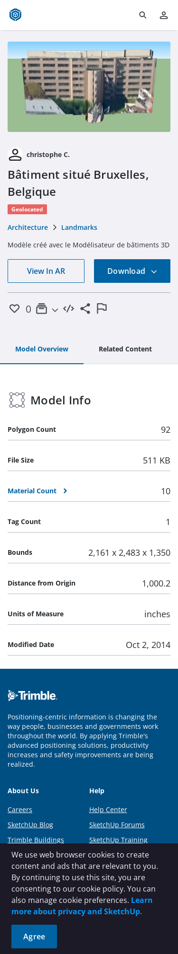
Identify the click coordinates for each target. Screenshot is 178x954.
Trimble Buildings (36, 839)
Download (132, 271)
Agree (34, 936)
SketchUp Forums (117, 824)
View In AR (46, 271)
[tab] (42, 349)
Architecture (28, 227)
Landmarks (79, 227)
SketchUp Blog (30, 824)
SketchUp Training (118, 839)
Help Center (108, 809)
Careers (20, 809)
